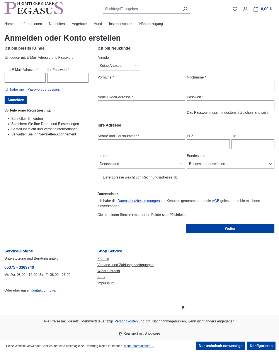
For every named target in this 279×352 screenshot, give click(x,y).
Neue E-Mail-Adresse (115, 97)
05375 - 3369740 (19, 267)
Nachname (196, 77)
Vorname (106, 77)
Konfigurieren (261, 346)
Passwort (195, 97)
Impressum (106, 283)
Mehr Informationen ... (139, 346)
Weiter (230, 228)
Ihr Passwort (58, 70)
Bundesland (196, 156)
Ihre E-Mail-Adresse (21, 70)
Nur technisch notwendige (220, 346)
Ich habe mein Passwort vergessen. (32, 89)
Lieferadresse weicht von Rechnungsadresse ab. (140, 177)
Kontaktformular (43, 290)
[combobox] (141, 9)
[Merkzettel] (235, 9)
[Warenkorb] (263, 9)
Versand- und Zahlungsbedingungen (125, 265)
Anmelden (15, 100)
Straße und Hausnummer (118, 136)
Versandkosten (126, 321)
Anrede (103, 57)
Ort (235, 136)
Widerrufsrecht (108, 271)
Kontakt (103, 259)
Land (103, 156)
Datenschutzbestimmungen (138, 201)
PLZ (190, 136)
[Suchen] (185, 9)
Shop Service (109, 251)
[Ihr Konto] (245, 9)
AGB (215, 201)
